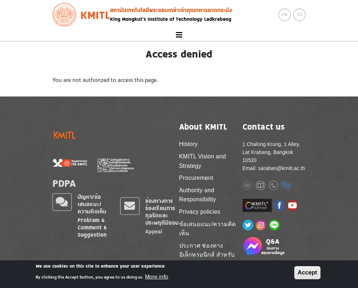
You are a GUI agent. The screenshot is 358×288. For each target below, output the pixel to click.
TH (299, 14)
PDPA (64, 183)
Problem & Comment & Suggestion (92, 227)
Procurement (196, 178)
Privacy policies (199, 212)
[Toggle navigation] (179, 35)
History (188, 144)
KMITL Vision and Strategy (202, 161)
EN (284, 14)
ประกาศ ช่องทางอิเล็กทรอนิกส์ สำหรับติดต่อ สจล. (207, 254)
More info (156, 279)
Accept (307, 275)
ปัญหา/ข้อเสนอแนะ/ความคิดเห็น (92, 204)
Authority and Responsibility (197, 195)
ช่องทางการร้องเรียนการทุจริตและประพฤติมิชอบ (162, 211)
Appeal (153, 231)
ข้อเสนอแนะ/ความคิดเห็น (207, 229)
